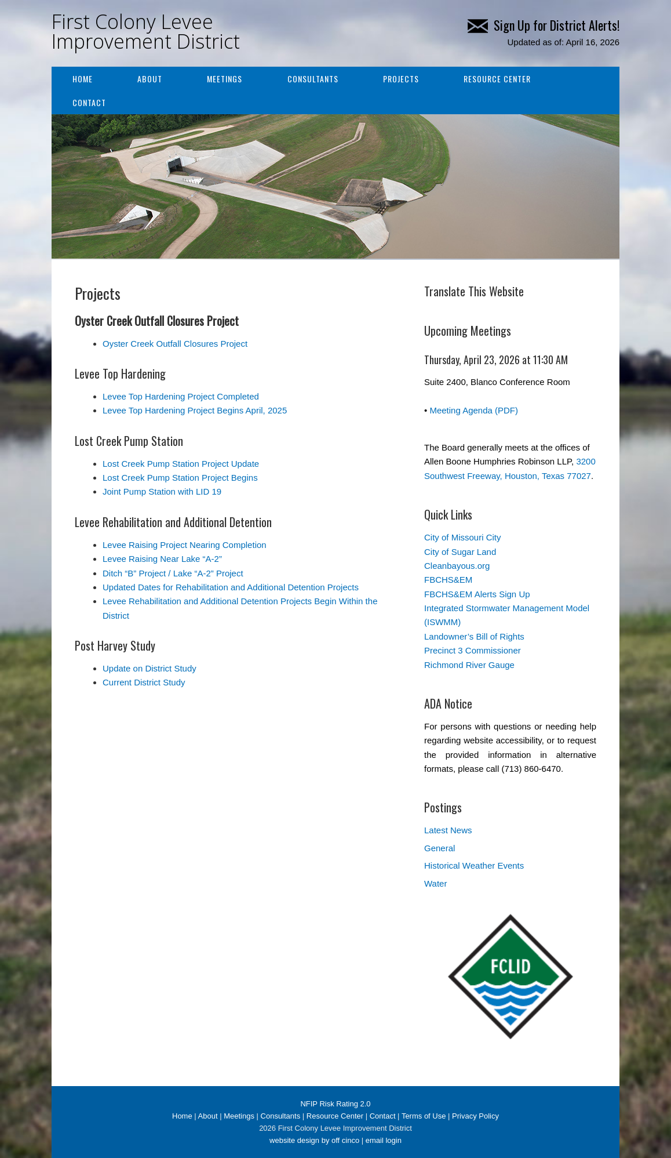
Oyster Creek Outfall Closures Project (175, 344)
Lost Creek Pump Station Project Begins (180, 477)
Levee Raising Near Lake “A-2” (162, 559)
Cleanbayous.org (457, 566)
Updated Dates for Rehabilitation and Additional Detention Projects (231, 587)
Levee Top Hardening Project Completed (181, 396)
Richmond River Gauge (469, 665)
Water (435, 883)
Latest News (448, 830)
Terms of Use (424, 1116)
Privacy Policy (475, 1116)
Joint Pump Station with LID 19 (162, 491)
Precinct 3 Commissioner (472, 650)
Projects (401, 78)
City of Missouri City (462, 537)
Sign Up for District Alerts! (543, 25)
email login (384, 1140)
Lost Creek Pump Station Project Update (181, 464)
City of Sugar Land (460, 552)
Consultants (312, 78)
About (149, 78)
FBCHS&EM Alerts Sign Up (477, 594)
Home (82, 78)
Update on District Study (149, 668)
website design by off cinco (314, 1140)
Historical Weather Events (474, 865)
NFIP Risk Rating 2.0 (335, 1103)
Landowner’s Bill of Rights (474, 636)
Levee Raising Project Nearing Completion (185, 545)
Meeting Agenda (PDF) (473, 410)
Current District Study (144, 682)
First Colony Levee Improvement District (146, 31)
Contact (89, 102)
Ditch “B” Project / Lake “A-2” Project (173, 573)
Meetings (224, 78)
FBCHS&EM (448, 580)
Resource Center (497, 78)
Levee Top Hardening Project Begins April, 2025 (195, 410)
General (439, 848)
